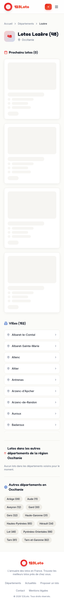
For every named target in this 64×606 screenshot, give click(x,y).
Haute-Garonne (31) (36, 515)
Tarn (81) (12, 539)
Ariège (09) (13, 498)
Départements (26, 23)
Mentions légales (38, 590)
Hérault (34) (46, 523)
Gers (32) (12, 515)
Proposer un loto (49, 583)
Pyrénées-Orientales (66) (37, 531)
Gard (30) (34, 507)
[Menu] (56, 6)
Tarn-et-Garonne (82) (36, 539)
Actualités (30, 583)
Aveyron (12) (14, 507)
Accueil (8, 23)
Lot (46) (11, 531)
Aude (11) (32, 498)
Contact (20, 590)
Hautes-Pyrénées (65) (19, 523)
